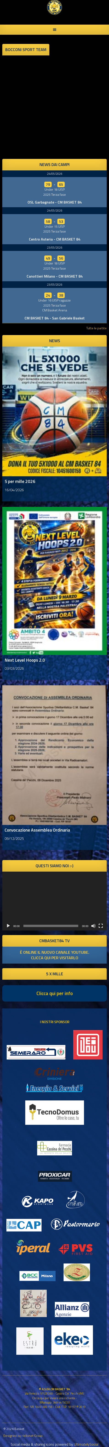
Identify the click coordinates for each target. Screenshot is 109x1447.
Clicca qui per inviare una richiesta (53, 1398)
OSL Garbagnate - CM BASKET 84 (55, 202)
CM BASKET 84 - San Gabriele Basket (55, 318)
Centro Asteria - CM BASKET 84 (54, 239)
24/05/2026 (54, 173)
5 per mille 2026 (20, 481)
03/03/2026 (14, 668)
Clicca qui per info (54, 993)
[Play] (8, 926)
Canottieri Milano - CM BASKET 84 (55, 276)
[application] (54, 901)
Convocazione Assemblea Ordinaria (37, 830)
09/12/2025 (14, 838)
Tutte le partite (96, 328)
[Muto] (93, 926)
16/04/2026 (14, 490)
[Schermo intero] (100, 926)
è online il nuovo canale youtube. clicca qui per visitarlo (54, 955)
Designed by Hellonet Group (23, 1435)
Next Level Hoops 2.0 (25, 660)
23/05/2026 (54, 247)
